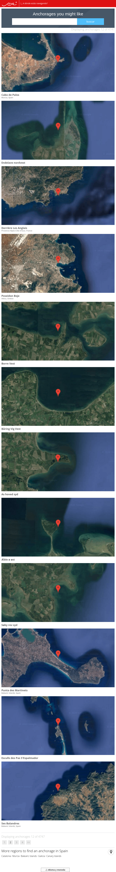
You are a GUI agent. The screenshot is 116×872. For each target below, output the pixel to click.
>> (28, 842)
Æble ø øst (8, 559)
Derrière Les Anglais (14, 228)
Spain (63, 850)
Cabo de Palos (10, 95)
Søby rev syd (9, 625)
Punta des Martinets (14, 690)
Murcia (15, 856)
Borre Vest (8, 363)
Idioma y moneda (55, 869)
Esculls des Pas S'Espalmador (19, 758)
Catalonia (6, 856)
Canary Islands (53, 856)
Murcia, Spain (7, 97)
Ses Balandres (10, 823)
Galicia (41, 856)
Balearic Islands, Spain (11, 693)
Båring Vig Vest (11, 429)
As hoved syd (9, 494)
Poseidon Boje (10, 296)
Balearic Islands (29, 856)
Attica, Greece (7, 298)
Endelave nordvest (13, 162)
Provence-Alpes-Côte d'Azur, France (16, 230)
